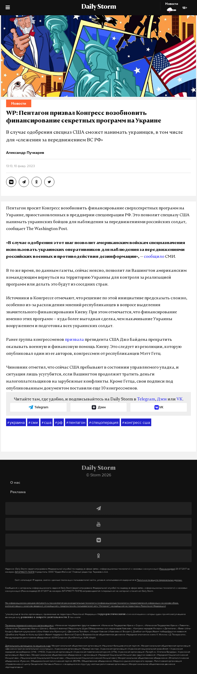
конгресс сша (136, 422)
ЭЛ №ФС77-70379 (24, 572)
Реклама (18, 492)
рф (59, 422)
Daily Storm (98, 7)
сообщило (154, 257)
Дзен (162, 399)
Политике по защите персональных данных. (159, 580)
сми (33, 422)
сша (46, 422)
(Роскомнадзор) (167, 569)
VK (179, 399)
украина (16, 422)
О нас (15, 482)
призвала (74, 340)
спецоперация (103, 422)
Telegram (146, 399)
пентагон (75, 422)
